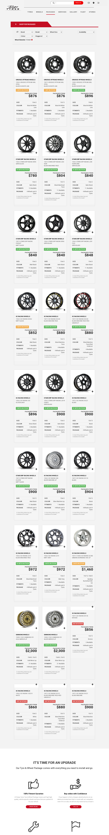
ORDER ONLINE (33, 807)
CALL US (75, 807)
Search (78, 3)
